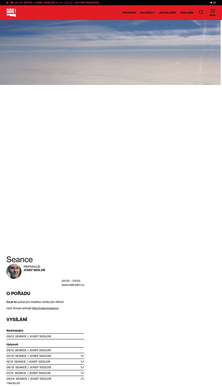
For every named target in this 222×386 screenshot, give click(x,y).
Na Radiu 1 (147, 12)
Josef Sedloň (44, 2)
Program (129, 12)
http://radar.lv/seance (45, 308)
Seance (21, 336)
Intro (28, 2)
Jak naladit (167, 12)
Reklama (187, 12)
